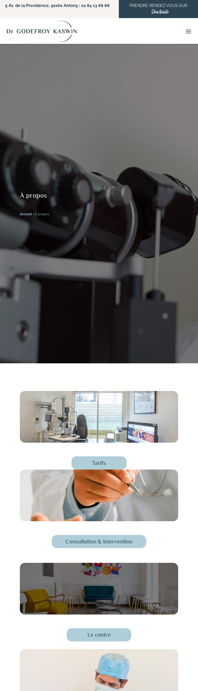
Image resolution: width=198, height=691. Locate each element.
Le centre (99, 635)
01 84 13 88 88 (95, 5)
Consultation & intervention (99, 541)
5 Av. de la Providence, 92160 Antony (41, 5)
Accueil (26, 214)
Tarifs (99, 463)
